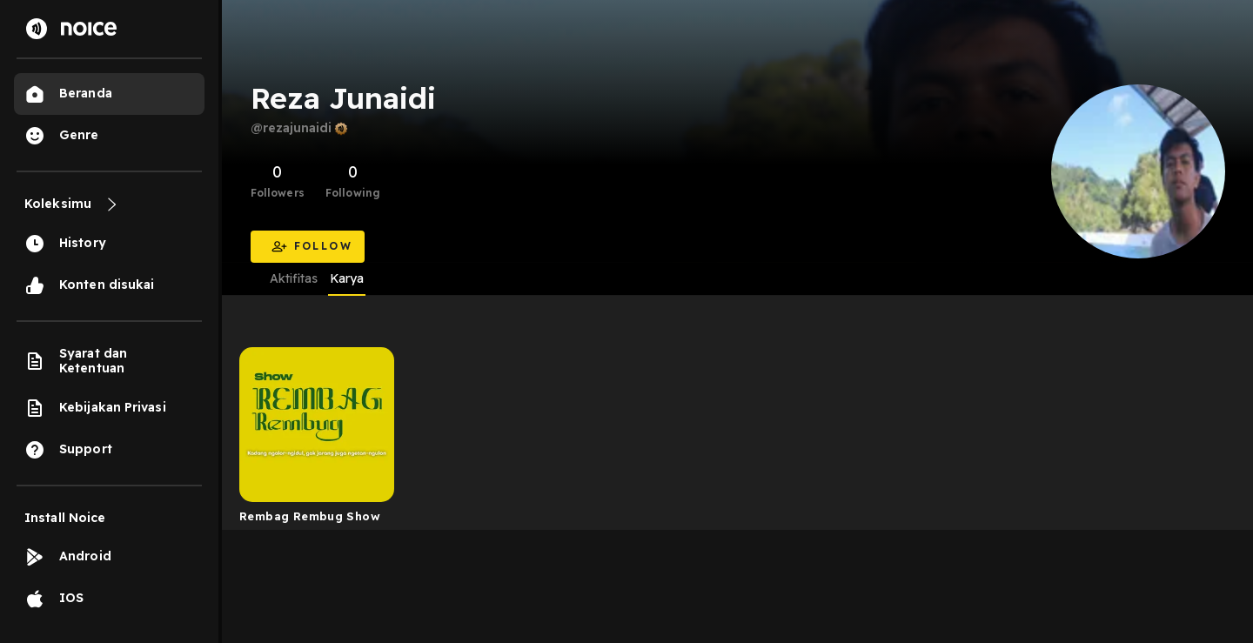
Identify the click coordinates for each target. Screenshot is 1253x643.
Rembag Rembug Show (309, 516)
